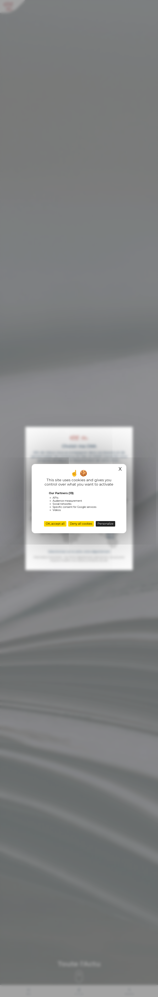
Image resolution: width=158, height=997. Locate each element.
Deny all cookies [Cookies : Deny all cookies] (81, 523)
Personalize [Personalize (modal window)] (105, 523)
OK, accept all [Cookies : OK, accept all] (55, 523)
